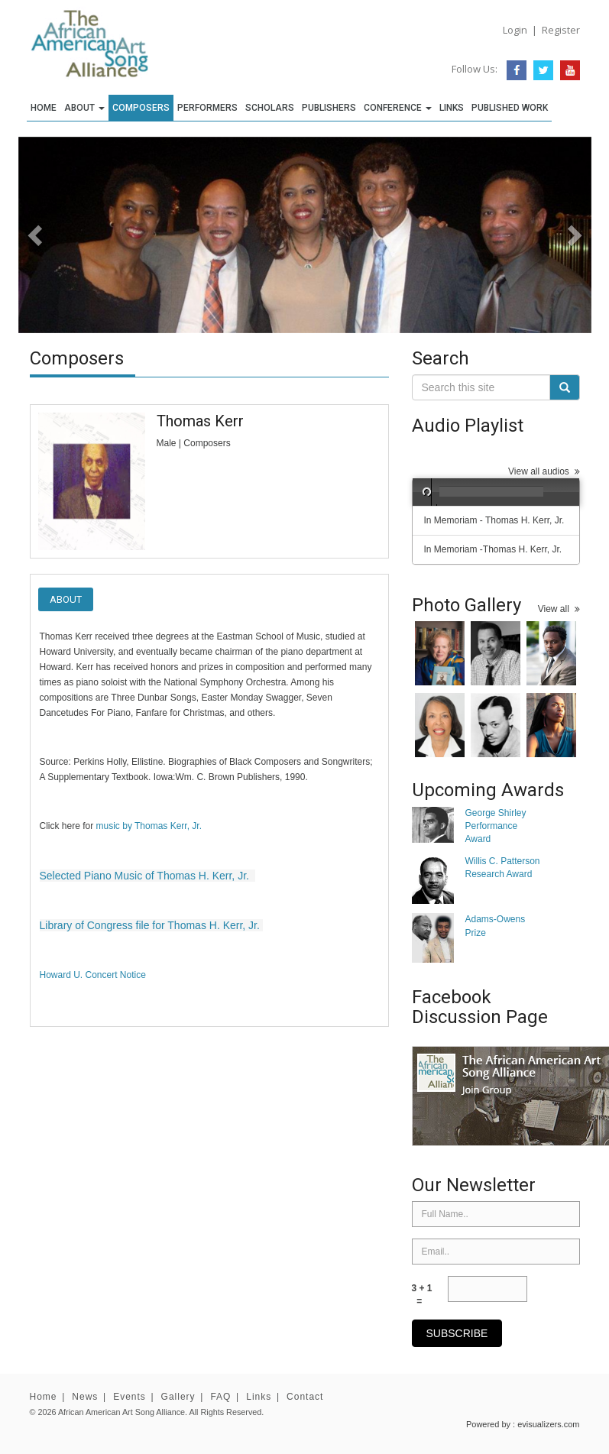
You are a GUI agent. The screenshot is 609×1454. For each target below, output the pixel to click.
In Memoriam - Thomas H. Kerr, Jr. (494, 520)
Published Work (509, 107)
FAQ (220, 1396)
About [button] (84, 107)
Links (451, 107)
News (85, 1396)
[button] (61, 235)
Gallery (178, 1396)
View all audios (544, 471)
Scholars (269, 107)
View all (559, 609)
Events (129, 1396)
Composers (141, 107)
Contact (305, 1396)
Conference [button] (398, 107)
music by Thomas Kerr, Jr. (149, 826)
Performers (207, 107)
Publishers (329, 107)
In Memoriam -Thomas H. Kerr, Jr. (493, 549)
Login (515, 30)
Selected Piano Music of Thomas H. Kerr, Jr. (144, 875)
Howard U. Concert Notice (93, 975)
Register (561, 30)
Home (44, 107)
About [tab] (66, 599)
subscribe (457, 1333)
